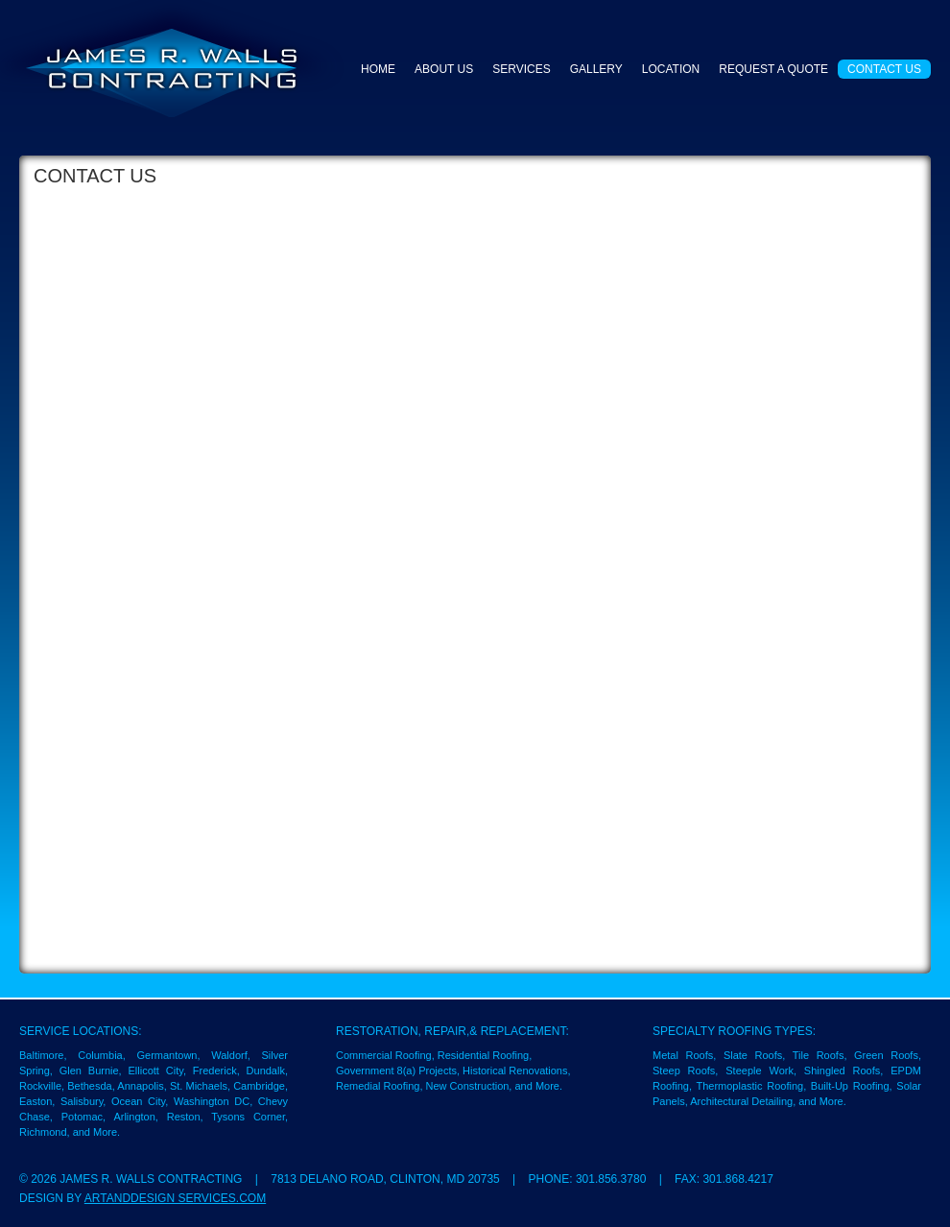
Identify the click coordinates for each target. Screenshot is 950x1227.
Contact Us (884, 69)
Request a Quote (773, 69)
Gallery (596, 69)
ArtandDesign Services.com (175, 1198)
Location (671, 69)
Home (378, 69)
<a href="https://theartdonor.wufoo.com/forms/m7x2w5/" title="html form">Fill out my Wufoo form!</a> (475, 573)
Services (521, 69)
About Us (444, 69)
